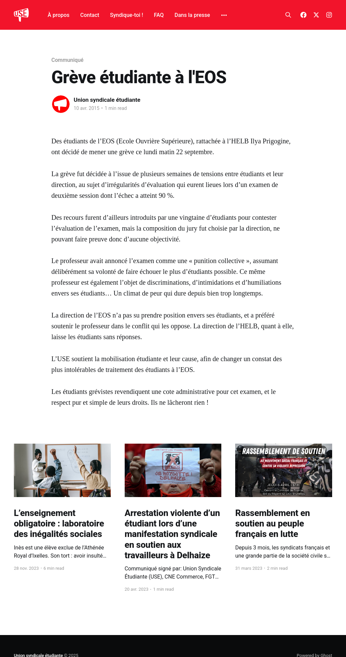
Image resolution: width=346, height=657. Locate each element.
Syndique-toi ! (126, 15)
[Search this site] (288, 14)
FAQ (159, 15)
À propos (58, 15)
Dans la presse (192, 15)
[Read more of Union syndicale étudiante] (60, 104)
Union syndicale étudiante (107, 99)
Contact (89, 15)
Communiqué (67, 60)
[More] (224, 15)
